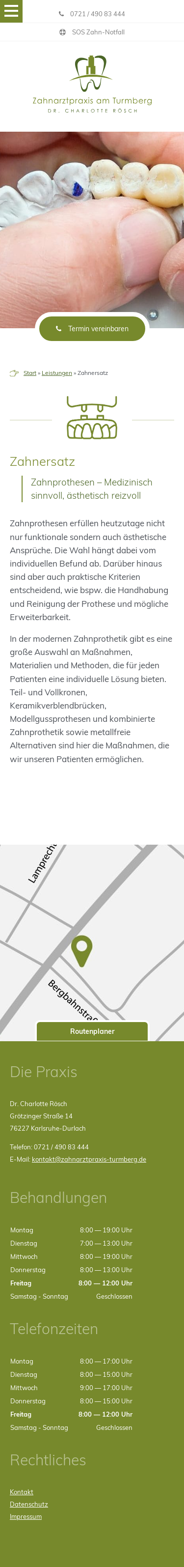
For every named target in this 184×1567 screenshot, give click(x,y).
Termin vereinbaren (92, 328)
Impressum (26, 1516)
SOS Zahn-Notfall (92, 32)
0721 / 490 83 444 (92, 14)
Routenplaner (92, 1031)
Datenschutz (29, 1504)
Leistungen (57, 372)
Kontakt (21, 1492)
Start (30, 372)
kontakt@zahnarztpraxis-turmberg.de (89, 1159)
